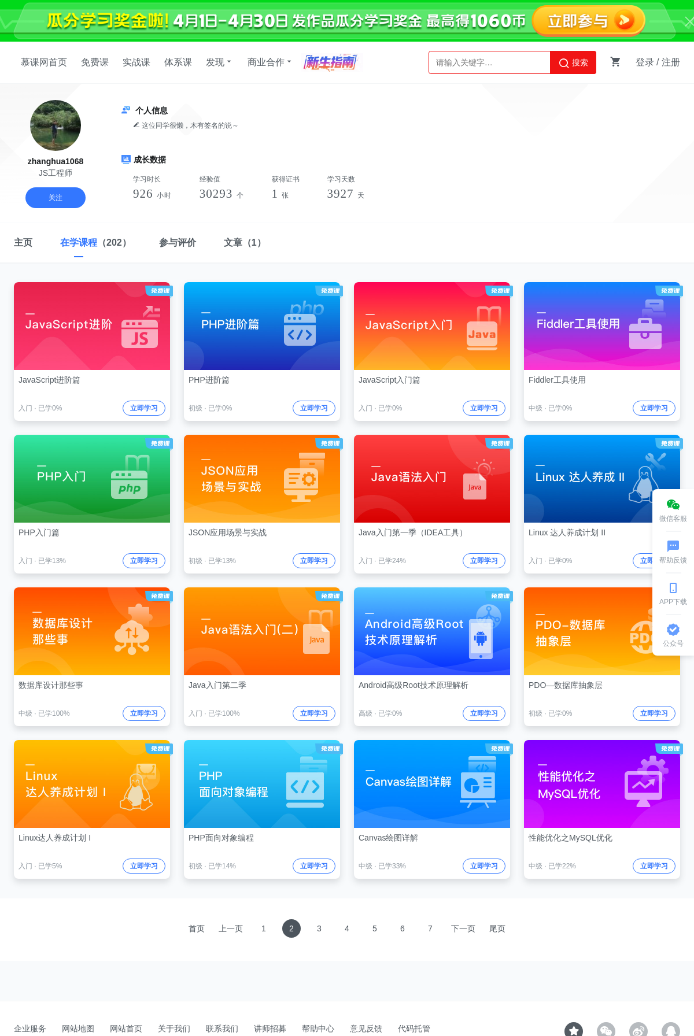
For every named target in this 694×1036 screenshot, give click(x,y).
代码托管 (414, 1028)
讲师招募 (270, 1028)
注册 (671, 62)
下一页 (463, 928)
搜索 (573, 63)
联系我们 (222, 1028)
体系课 (178, 62)
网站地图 (78, 1028)
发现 (220, 62)
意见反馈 (366, 1028)
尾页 (497, 928)
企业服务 (30, 1028)
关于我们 (174, 1028)
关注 (55, 198)
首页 (197, 928)
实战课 (136, 62)
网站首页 (126, 1028)
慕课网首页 (44, 62)
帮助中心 (318, 1028)
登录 (645, 62)
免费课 (95, 62)
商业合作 (271, 62)
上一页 (231, 928)
